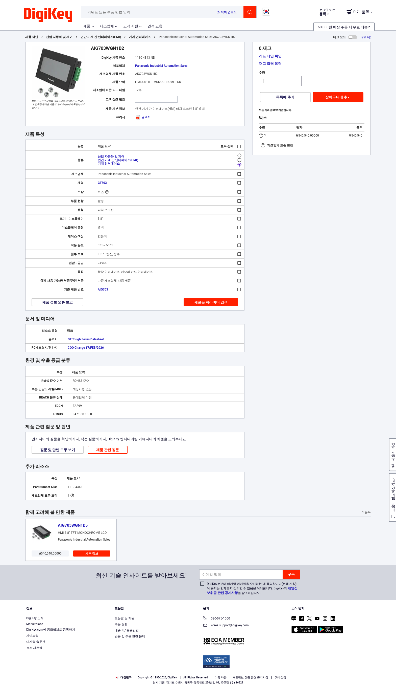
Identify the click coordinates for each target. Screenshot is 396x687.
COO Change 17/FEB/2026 (86, 347)
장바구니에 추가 (338, 97)
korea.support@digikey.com (226, 625)
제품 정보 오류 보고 (57, 302)
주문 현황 (121, 624)
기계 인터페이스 (140, 37)
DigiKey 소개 (34, 618)
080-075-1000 (216, 618)
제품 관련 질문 (107, 450)
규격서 (143, 117)
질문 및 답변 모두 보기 (57, 450)
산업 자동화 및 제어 (59, 37)
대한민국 (123, 677)
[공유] (366, 37)
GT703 (102, 183)
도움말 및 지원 (124, 618)
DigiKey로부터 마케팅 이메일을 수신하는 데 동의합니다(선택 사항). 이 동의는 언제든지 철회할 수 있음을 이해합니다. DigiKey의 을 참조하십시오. (252, 588)
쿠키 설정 (280, 677)
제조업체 (107, 26)
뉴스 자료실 (34, 648)
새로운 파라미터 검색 (211, 302)
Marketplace (34, 624)
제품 (86, 26)
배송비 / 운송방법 (127, 630)
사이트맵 (32, 635)
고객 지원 (130, 26)
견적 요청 (154, 26)
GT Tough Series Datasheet (86, 339)
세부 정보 (91, 553)
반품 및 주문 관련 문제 (130, 636)
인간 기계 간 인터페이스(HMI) (101, 37)
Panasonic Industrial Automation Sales (161, 66)
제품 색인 (31, 37)
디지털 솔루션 (35, 642)
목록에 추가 (285, 97)
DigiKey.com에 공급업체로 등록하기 (50, 629)
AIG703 (103, 289)
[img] (48, 15)
